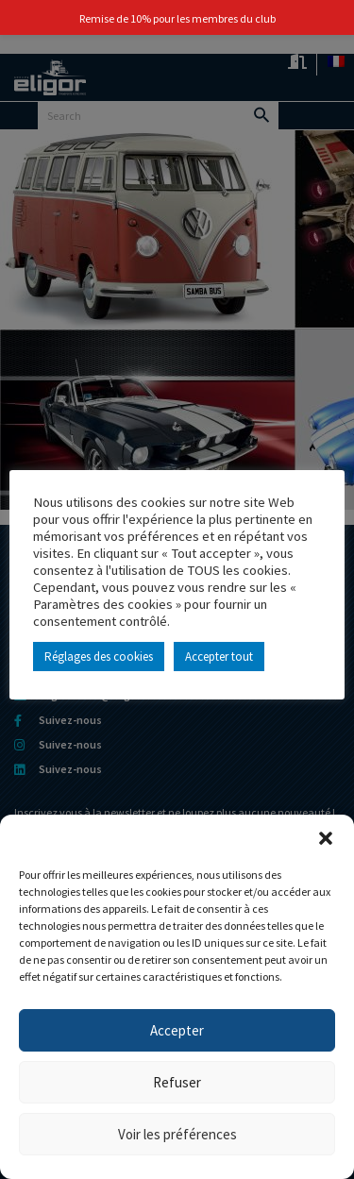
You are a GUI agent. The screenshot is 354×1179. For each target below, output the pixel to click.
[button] (325, 838)
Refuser (177, 1082)
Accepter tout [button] (219, 656)
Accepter (177, 1030)
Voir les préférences (177, 1134)
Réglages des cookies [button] (98, 656)
